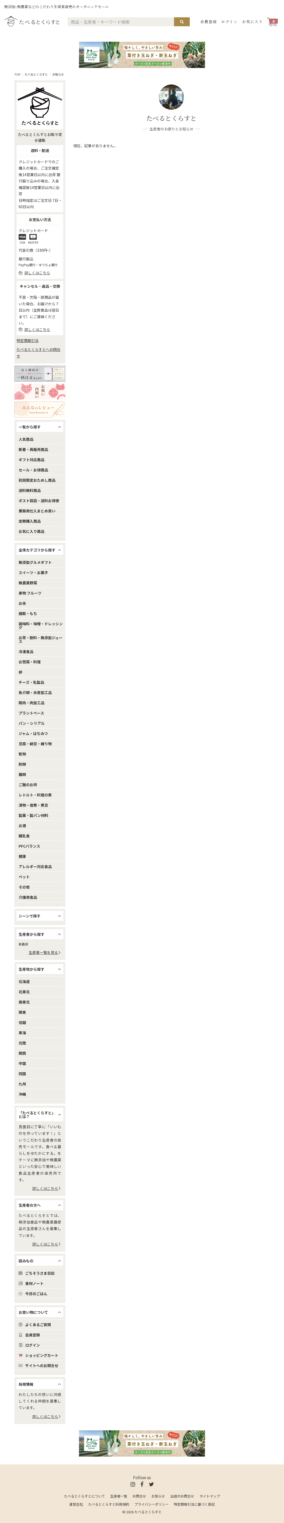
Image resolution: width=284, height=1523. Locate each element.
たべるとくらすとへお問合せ (38, 353)
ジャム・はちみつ (33, 733)
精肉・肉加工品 (31, 702)
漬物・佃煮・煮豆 (33, 805)
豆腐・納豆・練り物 (35, 743)
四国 (22, 1073)
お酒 (22, 825)
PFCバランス (29, 846)
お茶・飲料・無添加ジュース (40, 639)
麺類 (22, 774)
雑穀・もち (28, 613)
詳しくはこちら (46, 1188)
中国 (22, 1063)
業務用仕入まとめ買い (37, 510)
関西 (22, 1053)
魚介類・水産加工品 (35, 692)
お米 (22, 603)
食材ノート (31, 1283)
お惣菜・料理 (30, 661)
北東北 (24, 991)
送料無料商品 (30, 490)
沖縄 (22, 1094)
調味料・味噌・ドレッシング (41, 625)
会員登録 (208, 21)
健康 (22, 856)
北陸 (22, 1043)
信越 (22, 1022)
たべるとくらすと (36, 74)
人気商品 (26, 439)
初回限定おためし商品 (37, 480)
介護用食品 (28, 897)
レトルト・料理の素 (35, 794)
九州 (22, 1083)
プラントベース (31, 713)
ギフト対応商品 (31, 459)
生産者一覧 (118, 1496)
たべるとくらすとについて (84, 1496)
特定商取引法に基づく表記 (194, 1504)
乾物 (22, 754)
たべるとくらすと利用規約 (108, 1504)
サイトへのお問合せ (38, 1365)
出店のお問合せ (182, 1496)
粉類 (22, 764)
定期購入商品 (30, 521)
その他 (24, 887)
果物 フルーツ (30, 593)
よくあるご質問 (35, 1324)
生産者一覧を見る (45, 952)
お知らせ (58, 74)
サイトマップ (209, 1496)
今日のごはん (33, 1293)
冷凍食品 (26, 651)
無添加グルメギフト (35, 562)
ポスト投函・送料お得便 (39, 500)
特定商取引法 (28, 340)
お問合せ (139, 1496)
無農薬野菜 (28, 582)
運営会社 (76, 1504)
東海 (22, 1032)
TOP (17, 74)
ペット (24, 876)
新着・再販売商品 (33, 449)
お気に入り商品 (31, 531)
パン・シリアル (32, 723)
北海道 (24, 981)
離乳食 (24, 835)
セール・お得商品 (33, 469)
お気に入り (252, 21)
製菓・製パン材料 (33, 815)
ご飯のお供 (28, 784)
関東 (22, 1012)
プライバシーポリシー (151, 1504)
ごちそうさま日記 (37, 1273)
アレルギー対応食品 (35, 866)
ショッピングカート (38, 1355)
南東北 (24, 1002)
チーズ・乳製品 (31, 682)
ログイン (229, 21)
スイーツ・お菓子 (33, 572)
